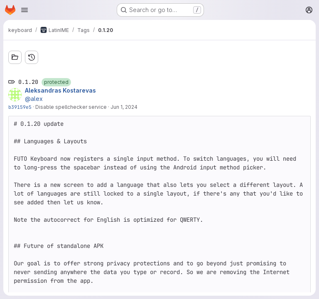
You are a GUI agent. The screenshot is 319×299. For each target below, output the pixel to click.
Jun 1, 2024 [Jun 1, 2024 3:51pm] (123, 107)
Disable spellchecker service (71, 107)
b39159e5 (20, 107)
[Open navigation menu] (24, 10)
